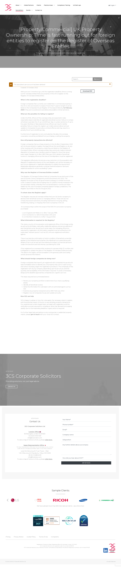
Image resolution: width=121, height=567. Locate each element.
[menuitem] (18, 5)
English (112, 5)
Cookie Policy (31, 537)
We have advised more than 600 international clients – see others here (60, 506)
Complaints (55, 537)
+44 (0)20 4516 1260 (34, 436)
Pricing (8, 537)
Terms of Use (43, 537)
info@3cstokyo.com (34, 457)
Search (97, 79)
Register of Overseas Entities (30, 96)
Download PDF (87, 91)
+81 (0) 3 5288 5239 (34, 455)
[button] (113, 500)
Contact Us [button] (11, 386)
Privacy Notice (18, 537)
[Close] (110, 84)
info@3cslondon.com (35, 438)
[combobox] (82, 79)
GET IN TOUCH (86, 463)
